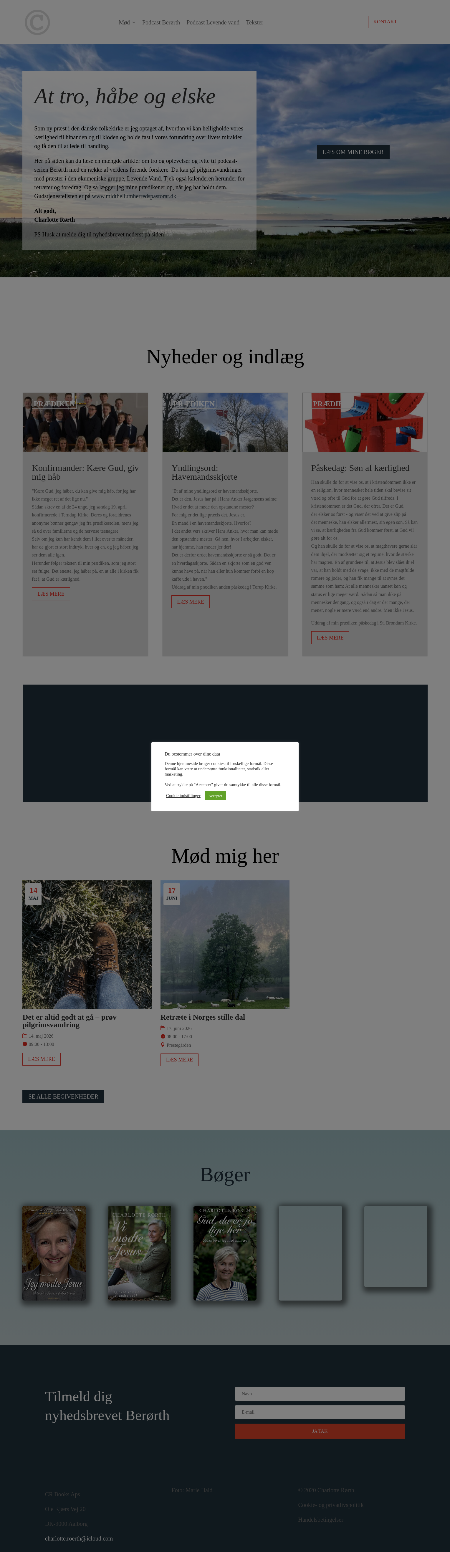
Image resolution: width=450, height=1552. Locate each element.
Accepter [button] (215, 796)
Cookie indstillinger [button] (183, 795)
